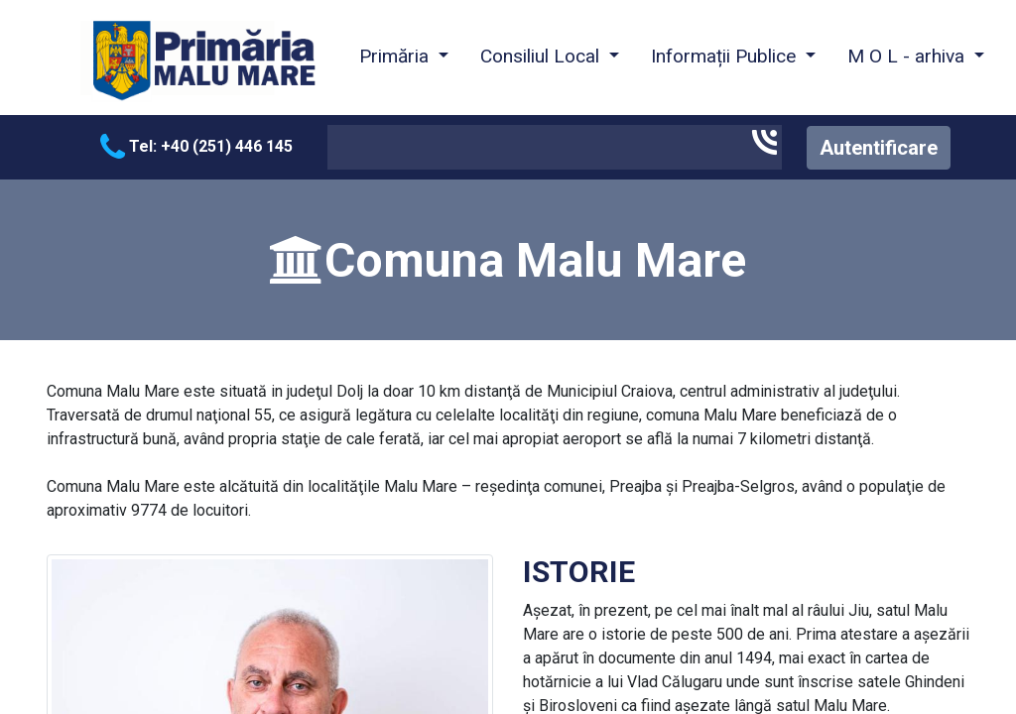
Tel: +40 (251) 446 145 (196, 146)
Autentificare (879, 148)
